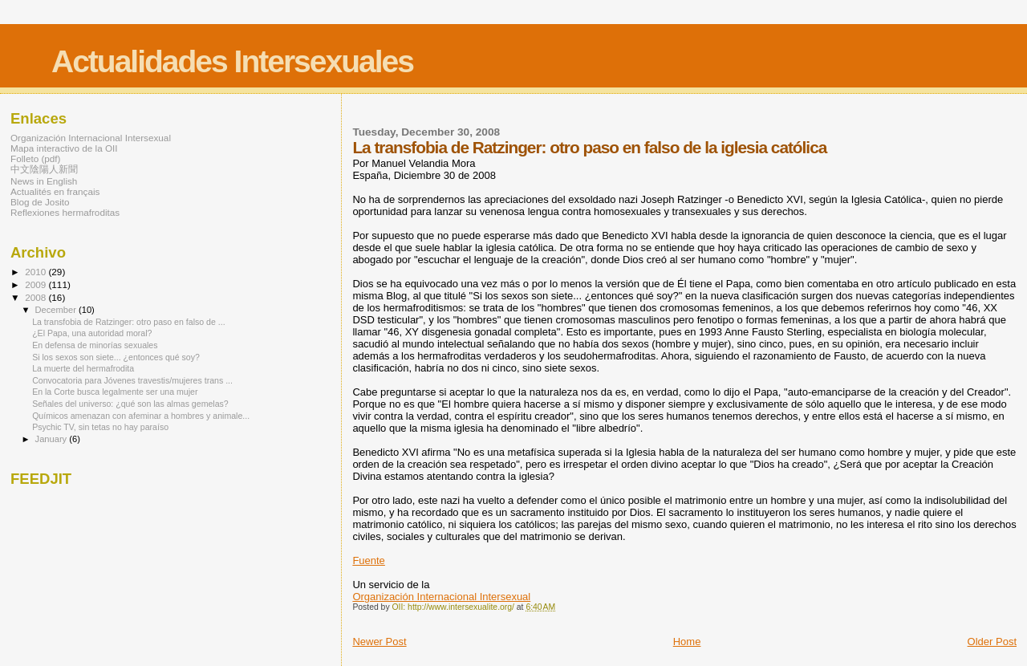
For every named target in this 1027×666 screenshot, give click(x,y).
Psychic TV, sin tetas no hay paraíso (100, 427)
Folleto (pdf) (35, 158)
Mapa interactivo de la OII (64, 148)
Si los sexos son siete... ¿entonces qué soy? (116, 357)
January (52, 439)
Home (687, 642)
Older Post (992, 642)
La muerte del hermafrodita (83, 368)
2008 (36, 297)
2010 (36, 271)
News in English (43, 181)
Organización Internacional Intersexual (441, 597)
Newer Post (379, 642)
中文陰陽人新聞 (44, 169)
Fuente (368, 560)
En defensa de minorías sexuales (94, 345)
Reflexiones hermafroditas (65, 212)
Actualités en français (54, 191)
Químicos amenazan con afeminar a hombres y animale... (141, 415)
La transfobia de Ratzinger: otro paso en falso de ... (128, 322)
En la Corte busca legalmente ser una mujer (114, 391)
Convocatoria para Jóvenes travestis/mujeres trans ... (132, 380)
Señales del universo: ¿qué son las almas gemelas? (130, 403)
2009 (36, 284)
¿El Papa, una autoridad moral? (92, 333)
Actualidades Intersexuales (232, 61)
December (57, 310)
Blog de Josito (40, 202)
